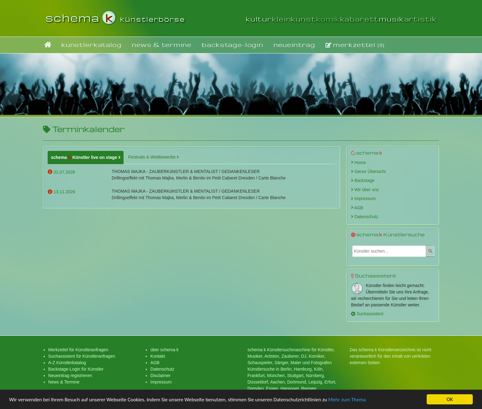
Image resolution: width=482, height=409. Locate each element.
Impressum (363, 198)
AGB (357, 207)
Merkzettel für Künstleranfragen (78, 349)
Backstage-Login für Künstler (76, 369)
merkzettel (355, 45)
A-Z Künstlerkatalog (67, 362)
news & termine (162, 44)
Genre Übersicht (368, 171)
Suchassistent (367, 313)
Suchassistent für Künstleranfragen (81, 356)
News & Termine (64, 382)
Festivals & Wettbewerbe (153, 157)
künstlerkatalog (91, 44)
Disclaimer (160, 375)
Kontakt (157, 356)
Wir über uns (365, 189)
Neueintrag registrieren (70, 375)
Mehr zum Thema (347, 400)
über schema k (164, 349)
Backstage (362, 180)
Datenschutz (364, 216)
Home (358, 162)
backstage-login (232, 44)
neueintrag (294, 44)
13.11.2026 (61, 191)
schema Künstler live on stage (84, 157)
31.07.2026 (61, 172)
